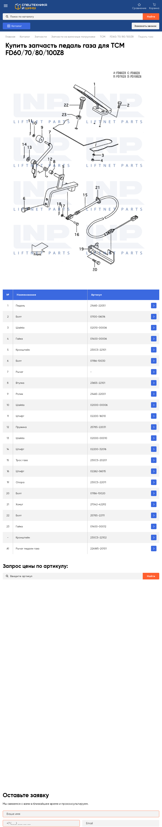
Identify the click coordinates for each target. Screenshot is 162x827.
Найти (151, 16)
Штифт (20, 416)
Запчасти (41, 36)
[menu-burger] (6, 6)
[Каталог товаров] (16, 26)
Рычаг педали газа (27, 548)
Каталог (25, 36)
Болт (19, 316)
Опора (20, 482)
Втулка (20, 382)
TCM (102, 36)
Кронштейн (23, 349)
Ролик (19, 393)
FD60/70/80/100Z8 (122, 36)
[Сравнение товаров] (139, 6)
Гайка (19, 338)
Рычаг (19, 371)
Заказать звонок (145, 26)
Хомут (19, 504)
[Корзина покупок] (154, 6)
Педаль (20, 305)
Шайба (20, 327)
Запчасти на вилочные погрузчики (73, 36)
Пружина (21, 427)
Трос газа (22, 460)
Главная (10, 36)
